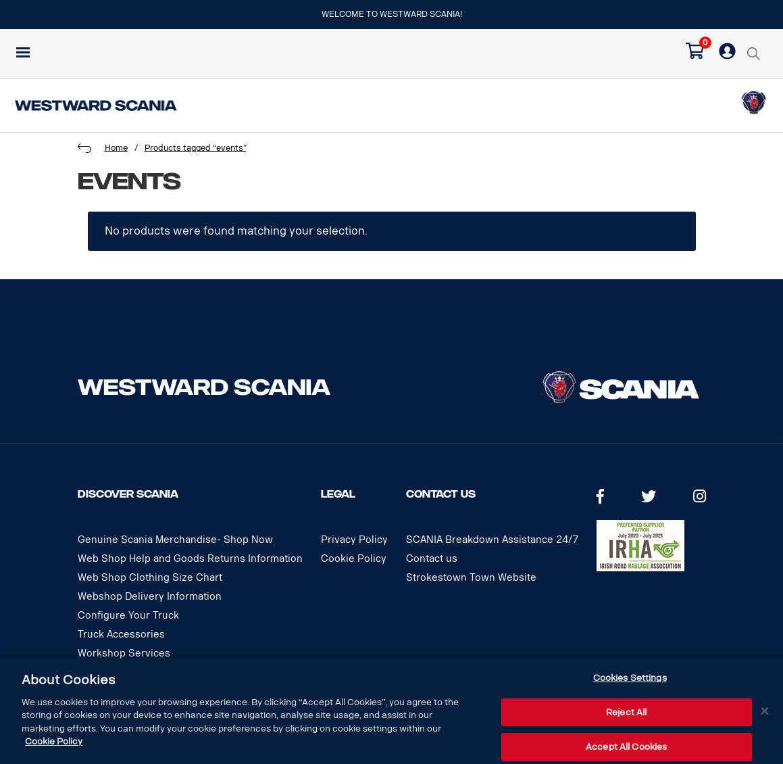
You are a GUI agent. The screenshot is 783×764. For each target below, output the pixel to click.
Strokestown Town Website (471, 577)
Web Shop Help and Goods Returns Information (190, 559)
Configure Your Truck (128, 615)
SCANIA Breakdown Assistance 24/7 (492, 540)
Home (116, 148)
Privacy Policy (354, 540)
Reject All (626, 712)
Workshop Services (124, 653)
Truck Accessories (121, 634)
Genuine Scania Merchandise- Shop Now (175, 540)
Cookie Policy (353, 559)
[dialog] (391, 711)
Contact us (431, 559)
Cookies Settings (630, 678)
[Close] (765, 711)
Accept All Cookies (626, 747)
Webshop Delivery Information (150, 596)
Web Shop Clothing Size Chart (150, 577)
